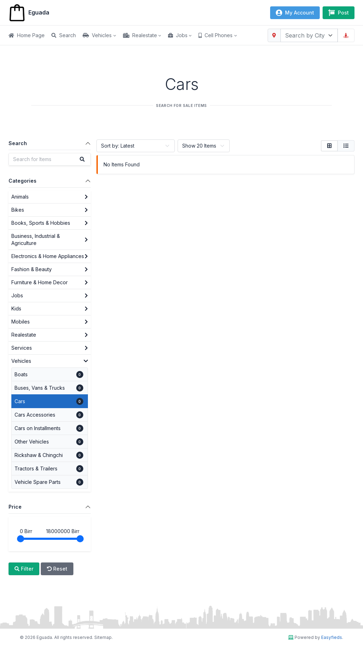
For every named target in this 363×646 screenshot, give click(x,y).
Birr (26, 531)
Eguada (29, 12)
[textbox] (305, 35)
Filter (24, 569)
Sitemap (103, 637)
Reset (57, 569)
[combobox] (309, 35)
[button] (103, 35)
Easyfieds (331, 637)
